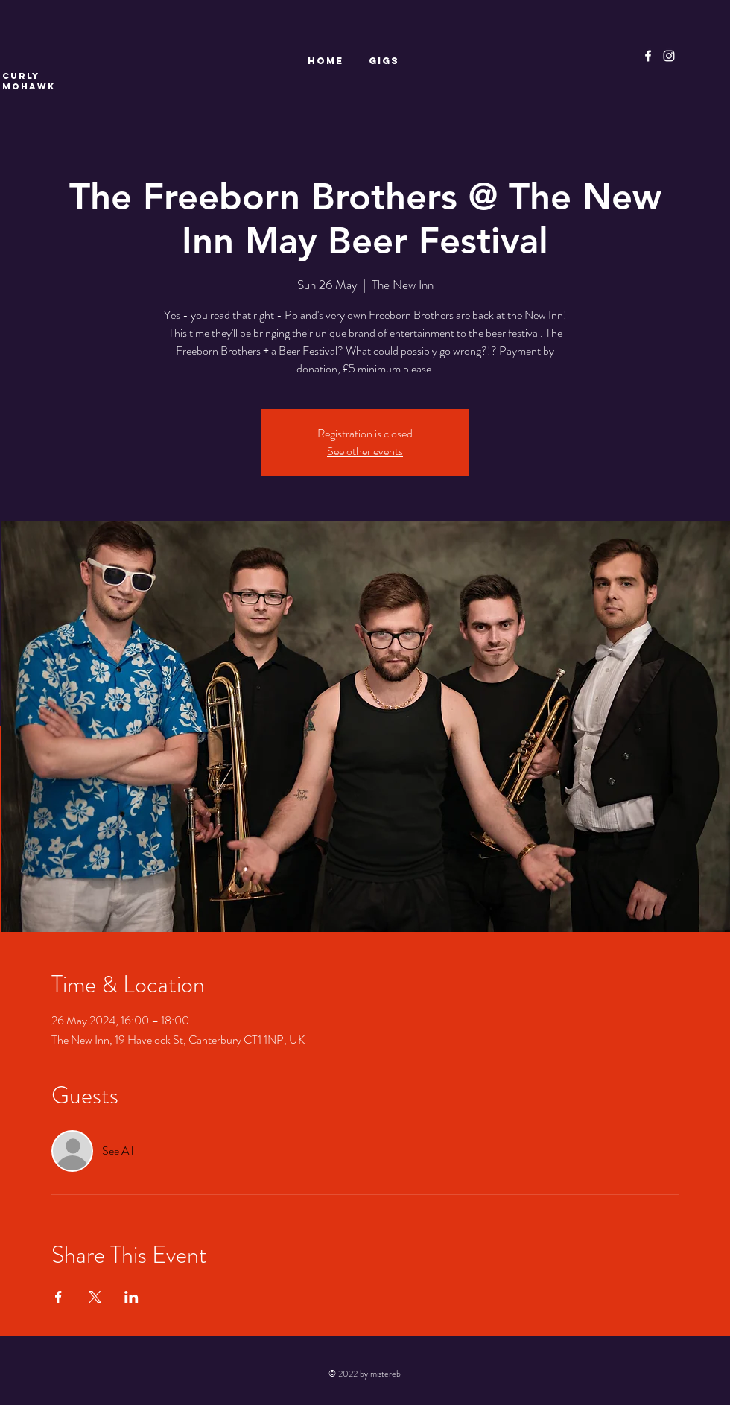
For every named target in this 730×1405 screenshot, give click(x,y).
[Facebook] (648, 55)
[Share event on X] (95, 1297)
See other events (365, 451)
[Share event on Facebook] (58, 1297)
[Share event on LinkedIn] (131, 1297)
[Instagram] (668, 55)
